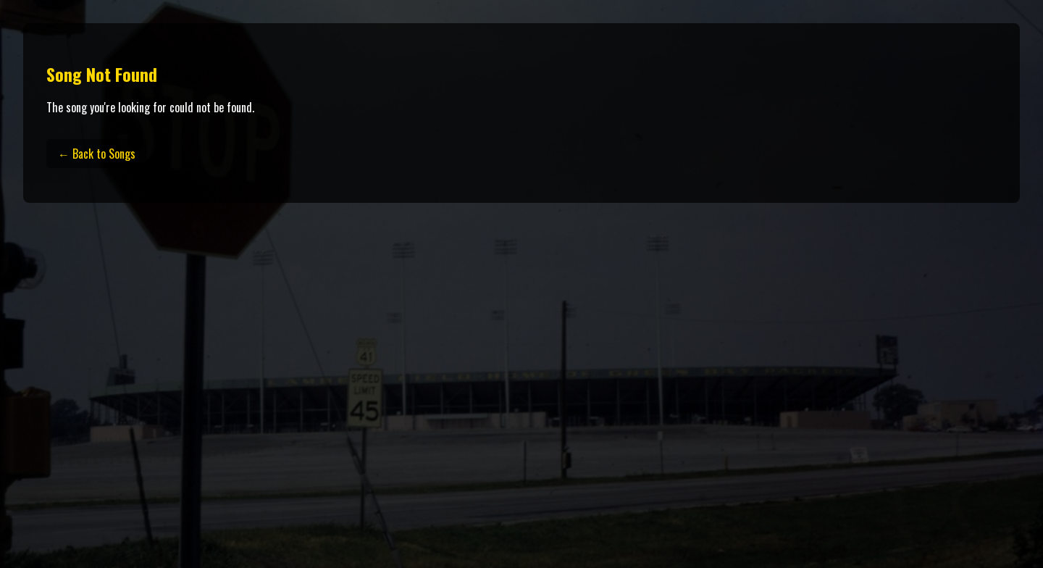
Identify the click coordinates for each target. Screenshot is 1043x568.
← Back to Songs (96, 153)
